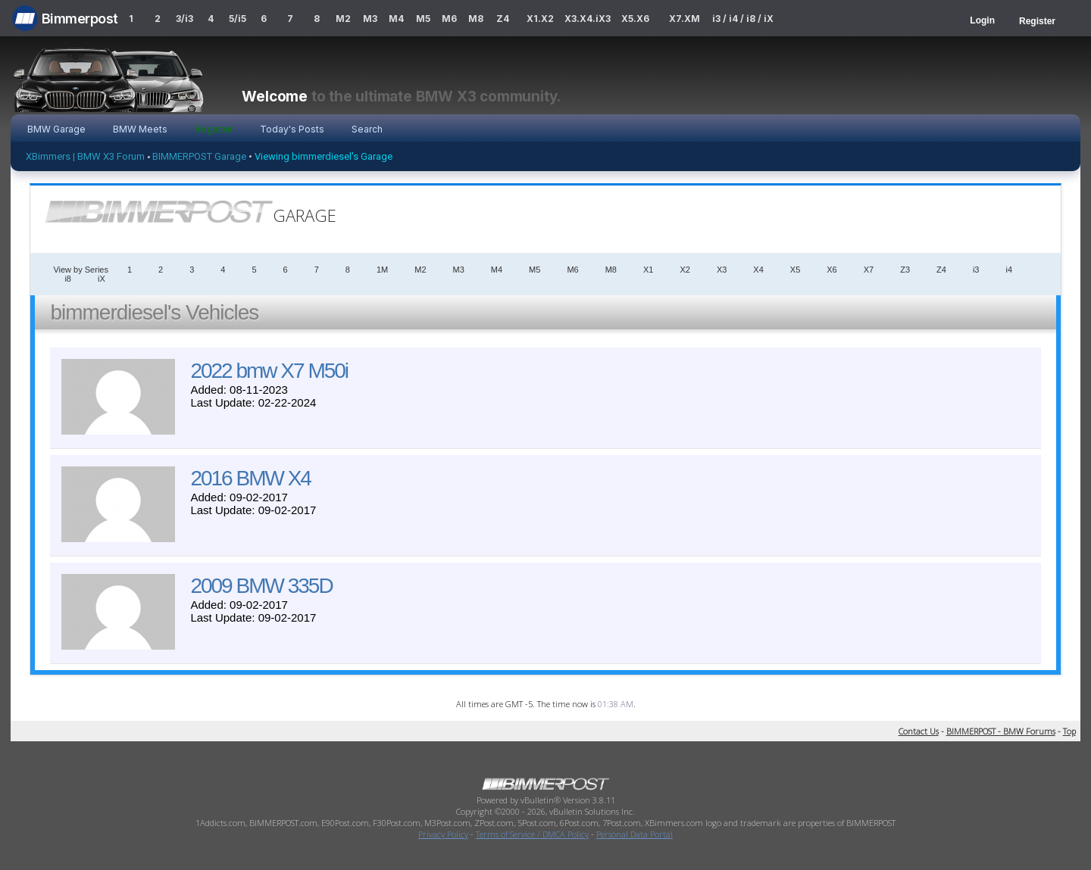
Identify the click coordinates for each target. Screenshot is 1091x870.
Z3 (905, 269)
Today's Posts (292, 129)
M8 (475, 18)
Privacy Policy (443, 834)
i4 (1008, 269)
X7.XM (684, 18)
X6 (831, 269)
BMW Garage (56, 129)
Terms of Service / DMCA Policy (532, 834)
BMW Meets (140, 129)
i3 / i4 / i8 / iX (743, 18)
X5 (795, 269)
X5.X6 (635, 18)
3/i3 (184, 18)
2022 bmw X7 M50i (269, 370)
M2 (343, 18)
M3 (370, 18)
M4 (396, 18)
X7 (869, 269)
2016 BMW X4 (250, 478)
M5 (423, 18)
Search (367, 129)
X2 (684, 269)
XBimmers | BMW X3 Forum (85, 156)
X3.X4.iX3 (588, 18)
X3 (722, 269)
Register (1037, 21)
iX (101, 278)
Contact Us (919, 731)
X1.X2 (540, 18)
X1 (648, 269)
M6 (449, 18)
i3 (976, 269)
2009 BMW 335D (261, 585)
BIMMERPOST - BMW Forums (1000, 731)
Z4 (502, 18)
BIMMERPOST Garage (199, 156)
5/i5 (237, 18)
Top (1069, 731)
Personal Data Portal (634, 834)
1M (382, 269)
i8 (67, 278)
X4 (758, 269)
